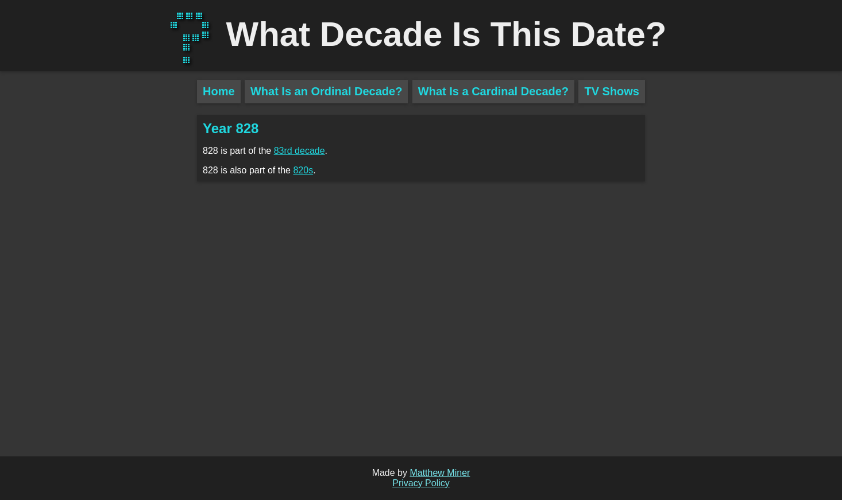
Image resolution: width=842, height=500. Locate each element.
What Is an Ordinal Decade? (326, 91)
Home (219, 91)
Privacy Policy (421, 483)
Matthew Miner (440, 473)
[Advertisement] (99, 281)
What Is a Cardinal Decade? (493, 91)
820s (303, 170)
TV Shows (611, 91)
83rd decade (299, 151)
